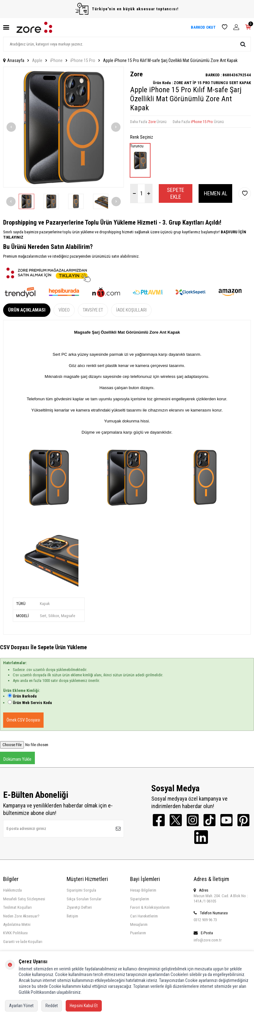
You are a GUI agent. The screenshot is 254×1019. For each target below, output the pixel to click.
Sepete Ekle (175, 193)
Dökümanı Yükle (17, 759)
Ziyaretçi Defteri (79, 907)
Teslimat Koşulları (17, 907)
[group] (63, 127)
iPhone (56, 60)
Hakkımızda (12, 890)
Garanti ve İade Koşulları (22, 942)
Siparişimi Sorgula (81, 890)
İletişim (72, 916)
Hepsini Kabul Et (84, 1005)
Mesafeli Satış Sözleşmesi (24, 899)
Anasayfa (13, 60)
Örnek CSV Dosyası (23, 719)
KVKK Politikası (15, 933)
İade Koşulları (131, 310)
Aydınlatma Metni (17, 924)
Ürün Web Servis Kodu (32, 702)
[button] (11, 127)
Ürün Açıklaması (26, 310)
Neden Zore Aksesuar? (21, 916)
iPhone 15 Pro (82, 60)
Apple (37, 60)
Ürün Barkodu (25, 696)
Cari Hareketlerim (144, 916)
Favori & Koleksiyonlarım (150, 907)
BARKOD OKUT (203, 27)
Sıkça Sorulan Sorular (84, 899)
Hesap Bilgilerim (143, 890)
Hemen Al (215, 193)
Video (64, 310)
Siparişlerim (139, 899)
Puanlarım (138, 933)
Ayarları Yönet (21, 1005)
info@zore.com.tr (208, 940)
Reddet (51, 1005)
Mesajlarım (139, 924)
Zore (136, 74)
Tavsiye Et (93, 310)
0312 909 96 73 (205, 920)
